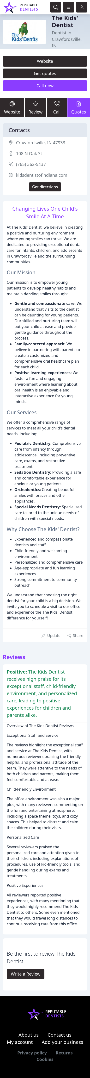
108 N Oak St (29, 153)
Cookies (44, 1059)
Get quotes (45, 73)
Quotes (78, 107)
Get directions (45, 186)
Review (36, 107)
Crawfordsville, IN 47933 (40, 142)
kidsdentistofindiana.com (41, 175)
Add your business (62, 1042)
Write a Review (25, 974)
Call (57, 107)
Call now (45, 85)
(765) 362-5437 (31, 164)
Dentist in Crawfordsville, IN (67, 39)
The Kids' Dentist (65, 21)
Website (45, 61)
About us (28, 1035)
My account (20, 1042)
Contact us (60, 1035)
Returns (64, 1053)
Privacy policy (32, 1053)
